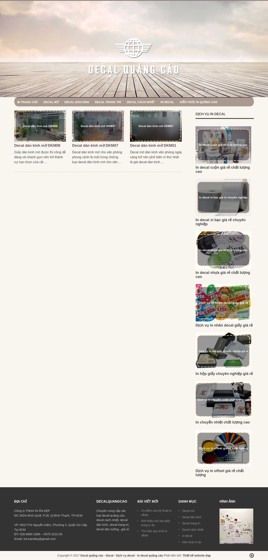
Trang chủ (27, 102)
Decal (109, 555)
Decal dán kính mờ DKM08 (37, 145)
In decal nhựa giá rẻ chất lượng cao (223, 275)
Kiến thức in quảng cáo (198, 102)
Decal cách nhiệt (141, 102)
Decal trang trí (108, 102)
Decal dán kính (76, 102)
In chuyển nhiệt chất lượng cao (223, 422)
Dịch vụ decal (125, 555)
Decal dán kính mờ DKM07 (95, 145)
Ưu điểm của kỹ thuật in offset (156, 513)
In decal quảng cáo (150, 555)
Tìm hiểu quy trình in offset (154, 533)
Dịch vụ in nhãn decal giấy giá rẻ (224, 325)
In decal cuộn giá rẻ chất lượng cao (223, 169)
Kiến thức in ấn (191, 542)
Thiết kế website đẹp (197, 555)
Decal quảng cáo (91, 555)
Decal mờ (51, 102)
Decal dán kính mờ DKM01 (153, 145)
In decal (167, 102)
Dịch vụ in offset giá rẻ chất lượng (220, 473)
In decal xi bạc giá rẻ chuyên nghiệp (220, 222)
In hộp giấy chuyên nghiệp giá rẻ (224, 374)
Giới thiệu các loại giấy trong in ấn (155, 523)
